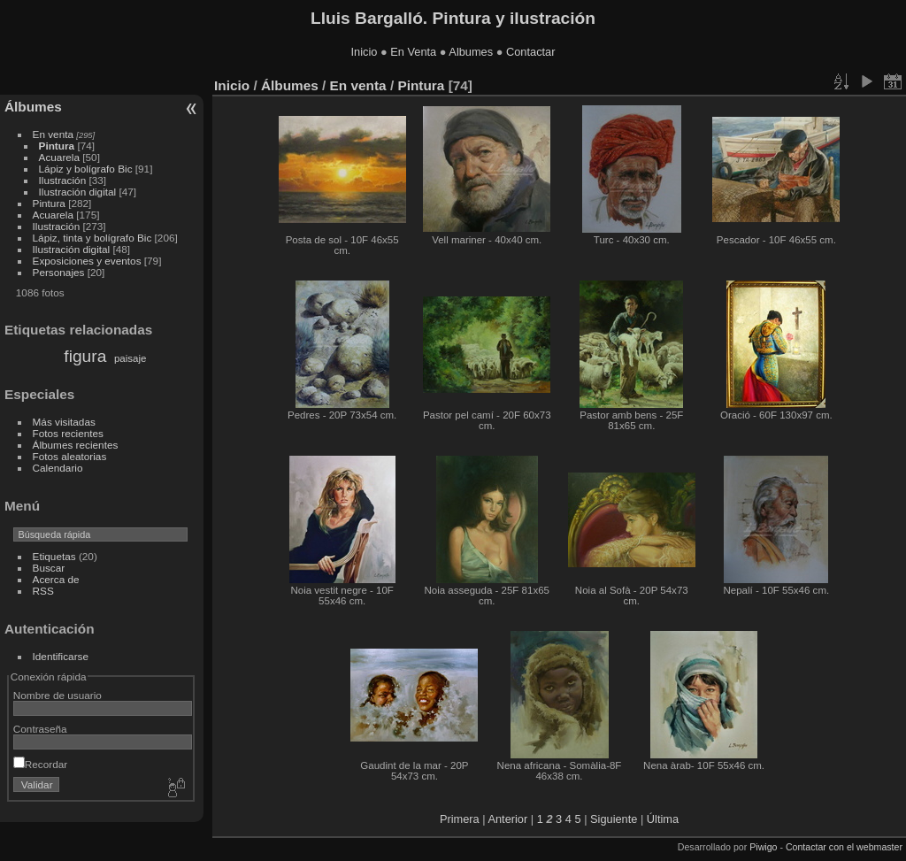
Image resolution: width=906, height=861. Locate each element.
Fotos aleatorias (70, 456)
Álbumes (33, 106)
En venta (53, 134)
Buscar (49, 567)
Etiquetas (54, 556)
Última (663, 819)
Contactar (530, 51)
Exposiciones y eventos (87, 260)
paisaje (130, 358)
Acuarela (59, 157)
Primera (460, 819)
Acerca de (56, 579)
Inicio (364, 51)
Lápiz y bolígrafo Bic (86, 168)
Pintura (57, 145)
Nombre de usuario (57, 695)
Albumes (471, 51)
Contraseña (40, 728)
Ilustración (63, 180)
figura (85, 356)
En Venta (413, 51)
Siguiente (613, 819)
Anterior (507, 819)
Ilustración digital (78, 191)
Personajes (59, 272)
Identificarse (60, 656)
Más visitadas (64, 421)
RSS (43, 590)
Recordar (40, 764)
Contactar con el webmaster (844, 847)
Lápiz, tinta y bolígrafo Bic (92, 237)
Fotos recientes (68, 433)
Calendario (58, 467)
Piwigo (763, 847)
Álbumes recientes (76, 444)
